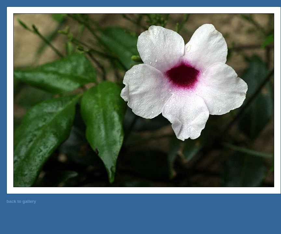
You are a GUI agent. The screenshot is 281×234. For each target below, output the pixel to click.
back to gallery (21, 201)
